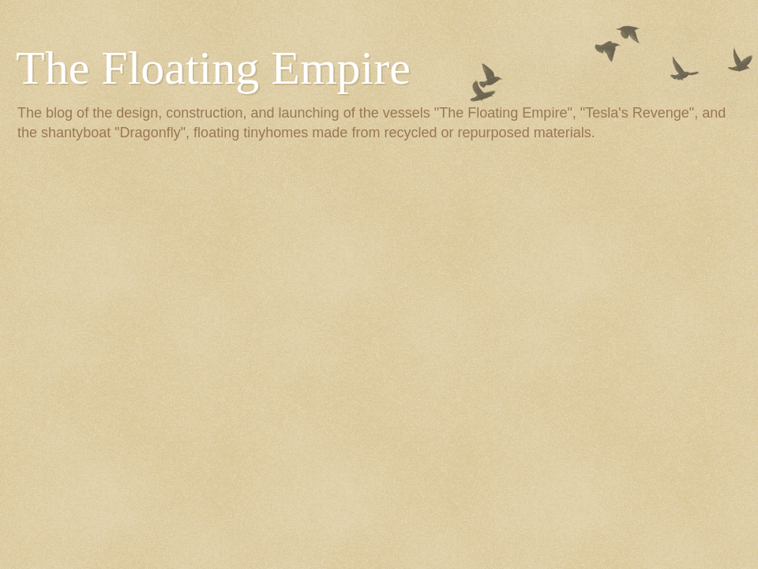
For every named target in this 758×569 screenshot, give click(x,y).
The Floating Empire (213, 68)
